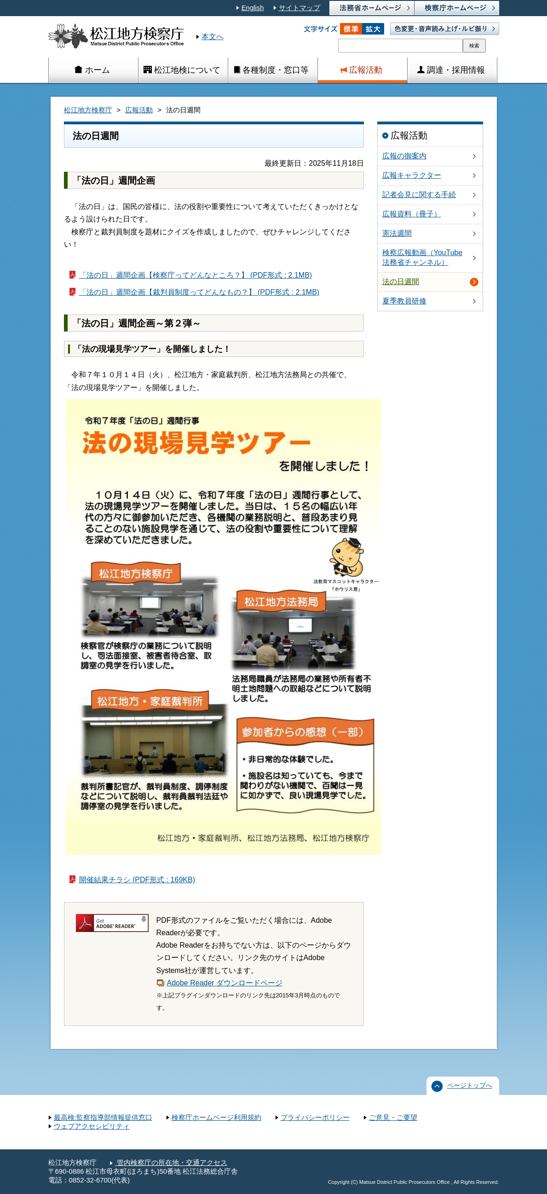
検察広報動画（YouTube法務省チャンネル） (422, 257)
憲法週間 (397, 233)
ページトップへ (469, 1085)
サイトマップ (299, 8)
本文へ (213, 37)
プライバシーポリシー (315, 1117)
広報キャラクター (411, 175)
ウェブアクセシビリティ (92, 1126)
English (253, 8)
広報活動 (139, 110)
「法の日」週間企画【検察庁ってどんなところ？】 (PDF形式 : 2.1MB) (195, 275)
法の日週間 (400, 281)
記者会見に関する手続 (419, 194)
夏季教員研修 (404, 301)
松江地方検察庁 (88, 110)
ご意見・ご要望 (393, 1117)
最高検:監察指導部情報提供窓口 (103, 1117)
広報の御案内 (404, 156)
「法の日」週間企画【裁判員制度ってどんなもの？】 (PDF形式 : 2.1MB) (199, 292)
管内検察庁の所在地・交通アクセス (171, 1162)
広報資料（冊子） (411, 214)
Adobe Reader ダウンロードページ (225, 983)
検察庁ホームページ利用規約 (216, 1117)
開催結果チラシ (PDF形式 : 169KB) (137, 880)
